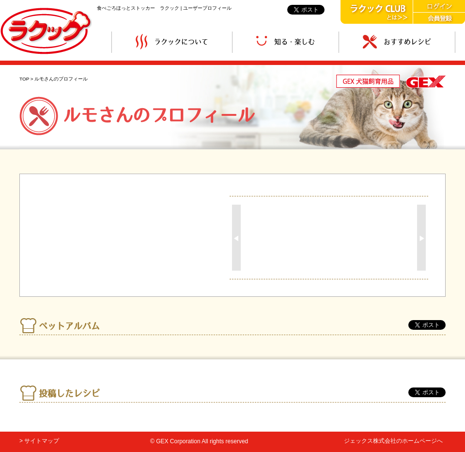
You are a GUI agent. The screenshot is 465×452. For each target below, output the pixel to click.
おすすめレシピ (397, 42)
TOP (24, 78)
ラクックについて (172, 42)
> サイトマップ (39, 440)
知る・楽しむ (285, 42)
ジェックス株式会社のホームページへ (393, 440)
